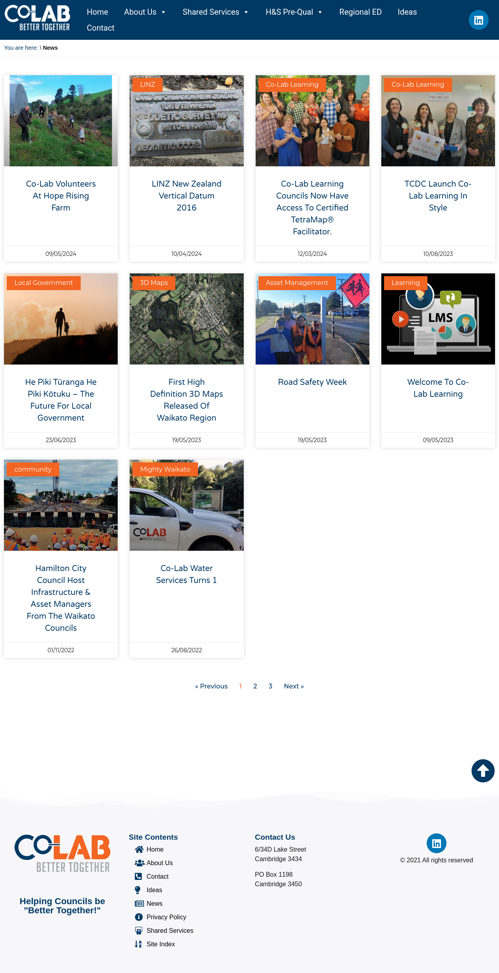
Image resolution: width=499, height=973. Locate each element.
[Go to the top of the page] (483, 771)
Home (97, 12)
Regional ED (361, 12)
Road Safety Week (312, 382)
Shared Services (216, 12)
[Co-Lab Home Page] (37, 17)
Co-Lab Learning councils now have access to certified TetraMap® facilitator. (312, 208)
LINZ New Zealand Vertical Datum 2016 (187, 196)
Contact (101, 28)
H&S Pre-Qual (294, 12)
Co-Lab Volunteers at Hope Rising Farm (61, 196)
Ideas (407, 12)
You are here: (21, 48)
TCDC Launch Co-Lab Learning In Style (438, 196)
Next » (294, 686)
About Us (145, 12)
